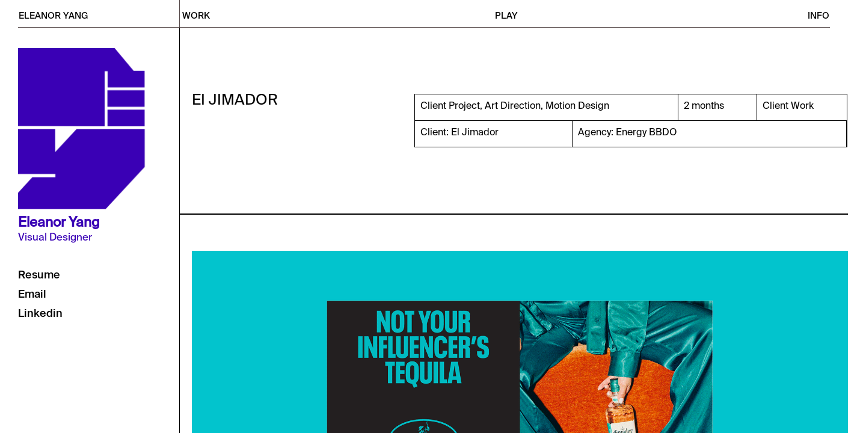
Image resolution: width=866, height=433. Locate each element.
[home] (99, 13)
